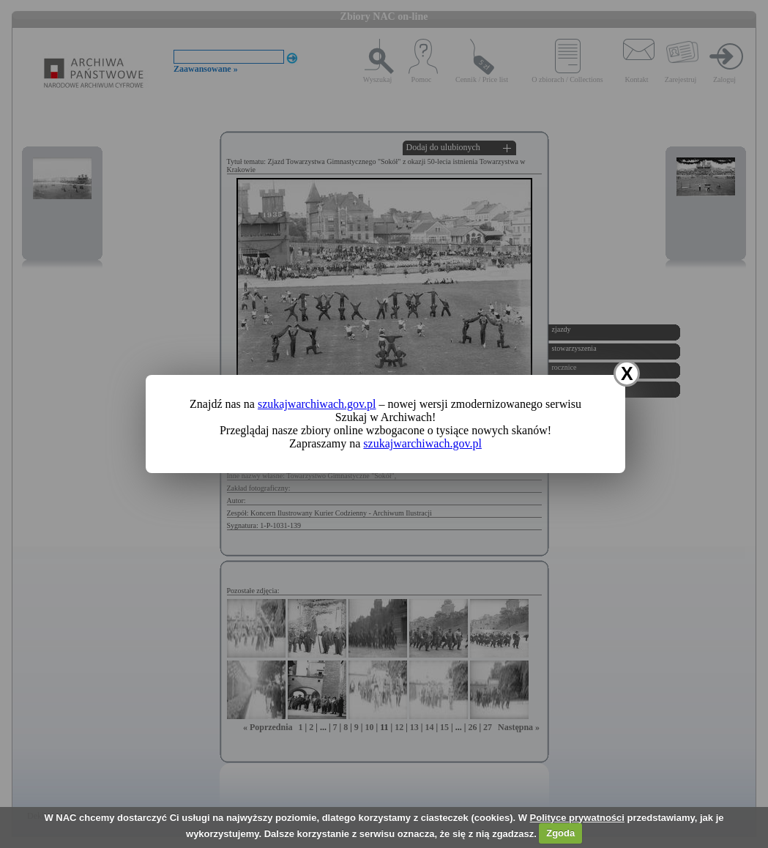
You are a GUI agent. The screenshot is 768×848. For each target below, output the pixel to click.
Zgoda (560, 832)
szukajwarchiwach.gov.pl (317, 404)
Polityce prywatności (577, 817)
